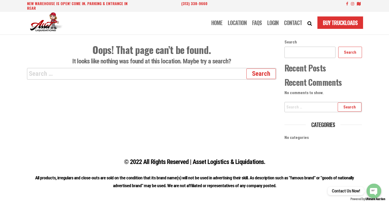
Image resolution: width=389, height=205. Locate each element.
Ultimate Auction (375, 199)
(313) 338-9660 (194, 3)
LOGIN (273, 23)
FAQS (257, 23)
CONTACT (293, 23)
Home (216, 23)
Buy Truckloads (340, 23)
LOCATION (237, 23)
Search (290, 42)
